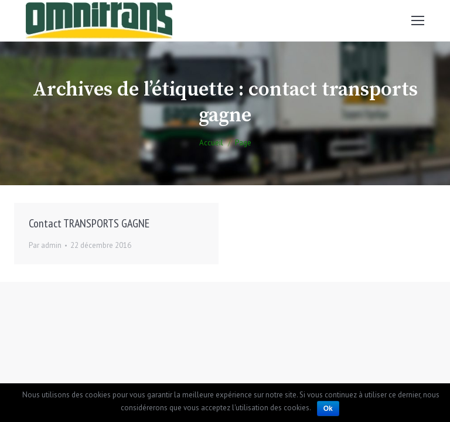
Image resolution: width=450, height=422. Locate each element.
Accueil (211, 143)
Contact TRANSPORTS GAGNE (89, 223)
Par (45, 245)
